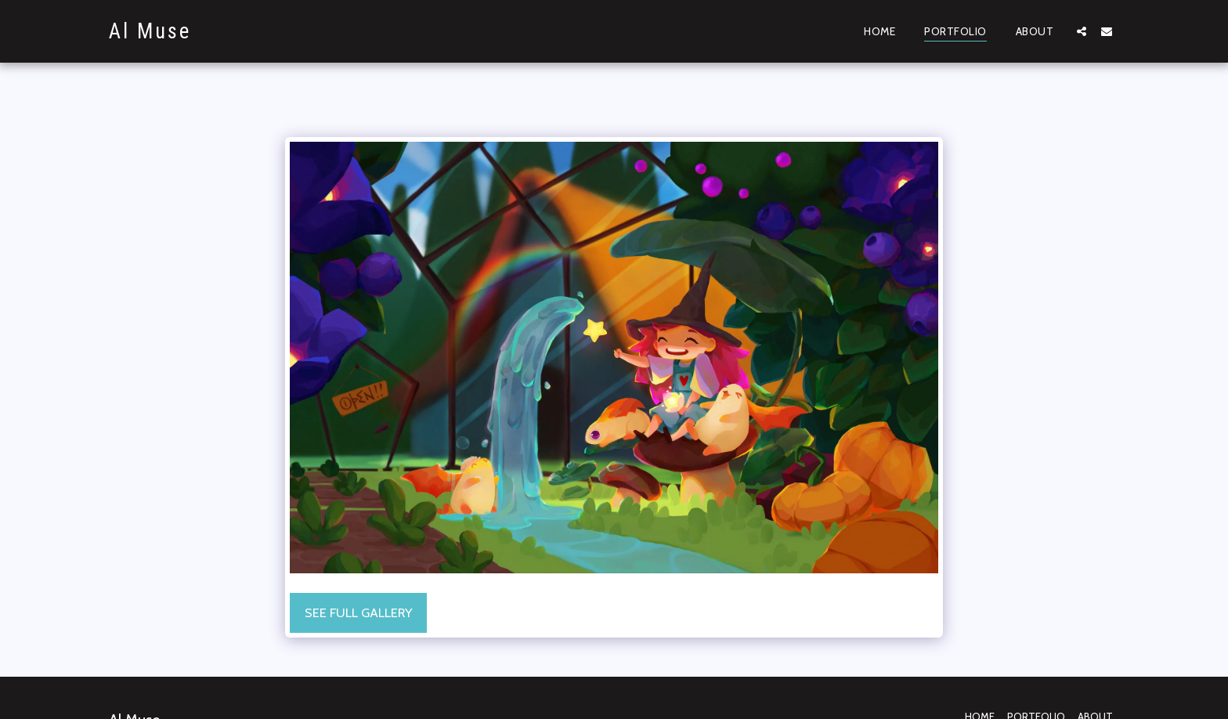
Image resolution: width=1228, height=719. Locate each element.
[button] (1081, 31)
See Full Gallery (358, 612)
